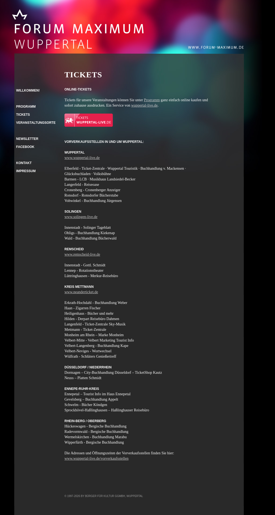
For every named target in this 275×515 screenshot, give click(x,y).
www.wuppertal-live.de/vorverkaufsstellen (96, 458)
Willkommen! (28, 90)
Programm (152, 100)
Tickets (23, 115)
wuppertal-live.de (144, 105)
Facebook (25, 147)
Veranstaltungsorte (36, 123)
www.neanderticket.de (81, 292)
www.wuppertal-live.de (82, 158)
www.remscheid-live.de (82, 254)
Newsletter (27, 139)
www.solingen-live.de (80, 217)
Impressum (26, 171)
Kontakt (24, 163)
